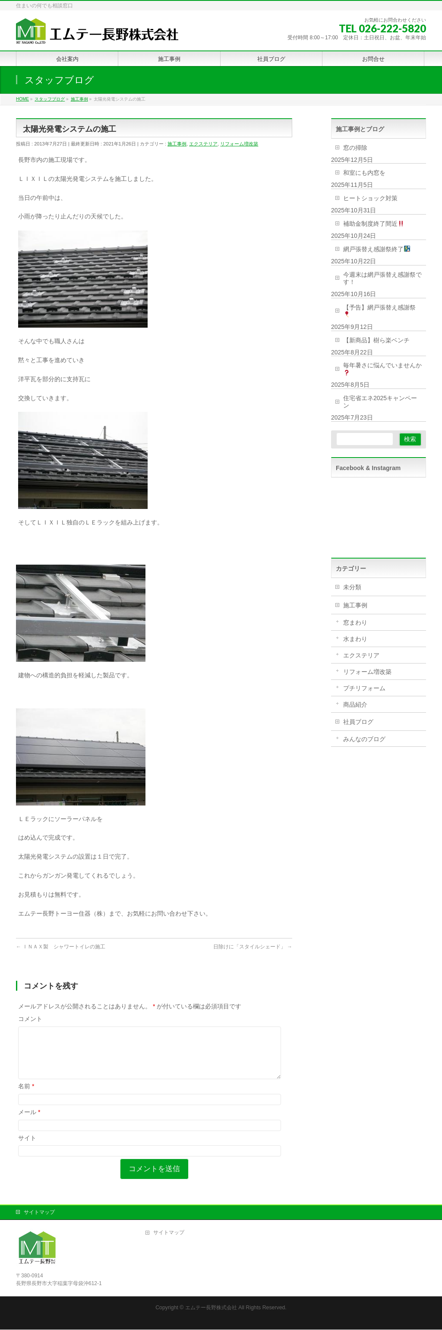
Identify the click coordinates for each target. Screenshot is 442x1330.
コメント (30, 1018)
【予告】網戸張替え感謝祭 (379, 310)
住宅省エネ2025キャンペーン (380, 402)
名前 (26, 1096)
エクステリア (203, 143)
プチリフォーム (364, 688)
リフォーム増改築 (239, 143)
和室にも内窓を (364, 172)
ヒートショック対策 (370, 198)
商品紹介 (355, 704)
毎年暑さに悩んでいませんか (382, 368)
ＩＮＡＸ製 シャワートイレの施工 (60, 947)
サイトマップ (39, 1213)
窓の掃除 (355, 147)
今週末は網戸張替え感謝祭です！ (382, 278)
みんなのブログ (364, 739)
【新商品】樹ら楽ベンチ (376, 340)
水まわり (355, 638)
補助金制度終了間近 (373, 223)
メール (29, 1122)
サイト (27, 1148)
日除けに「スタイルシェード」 (252, 947)
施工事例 (176, 143)
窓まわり (355, 622)
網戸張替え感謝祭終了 (376, 249)
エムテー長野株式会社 (211, 1308)
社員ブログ (358, 721)
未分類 (352, 587)
